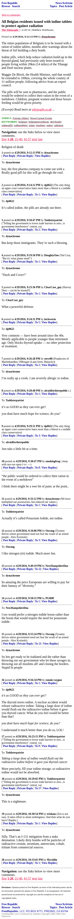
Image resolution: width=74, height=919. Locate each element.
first (4, 139)
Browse (6, 6)
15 (3, 634)
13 (3, 565)
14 (3, 598)
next (34, 139)
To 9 (37, 746)
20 (3, 859)
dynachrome (51, 152)
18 (3, 778)
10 (3, 461)
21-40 (18, 139)
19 (3, 813)
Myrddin (52, 859)
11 (3, 498)
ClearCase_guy (53, 287)
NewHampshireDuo (57, 565)
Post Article (65, 6)
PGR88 (50, 598)
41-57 (27, 139)
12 (3, 530)
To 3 (37, 435)
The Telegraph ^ (11, 29)
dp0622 (48, 185)
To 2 (37, 229)
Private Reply (25, 155)
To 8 (37, 467)
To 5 (37, 322)
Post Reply (9, 155)
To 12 (38, 569)
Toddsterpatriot (53, 220)
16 (3, 679)
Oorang (50, 530)
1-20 (10, 139)
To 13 (38, 643)
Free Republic (10, 3)
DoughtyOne (51, 255)
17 (3, 736)
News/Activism (63, 3)
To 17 (38, 788)
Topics (53, 6)
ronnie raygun (54, 679)
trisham (51, 813)
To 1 (37, 194)
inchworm (50, 319)
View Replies (42, 155)
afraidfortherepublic (56, 390)
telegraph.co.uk (42, 109)
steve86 (48, 358)
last (40, 139)
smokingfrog (53, 461)
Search (16, 6)
